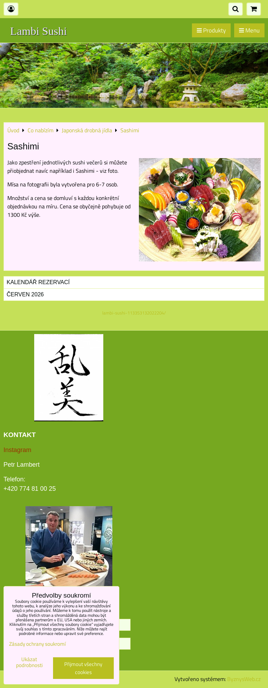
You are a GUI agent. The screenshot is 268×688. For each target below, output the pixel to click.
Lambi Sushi (38, 31)
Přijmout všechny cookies (83, 668)
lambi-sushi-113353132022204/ (134, 312)
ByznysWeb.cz (244, 679)
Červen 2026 (25, 294)
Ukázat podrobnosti (29, 662)
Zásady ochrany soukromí (37, 644)
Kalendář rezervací (38, 282)
